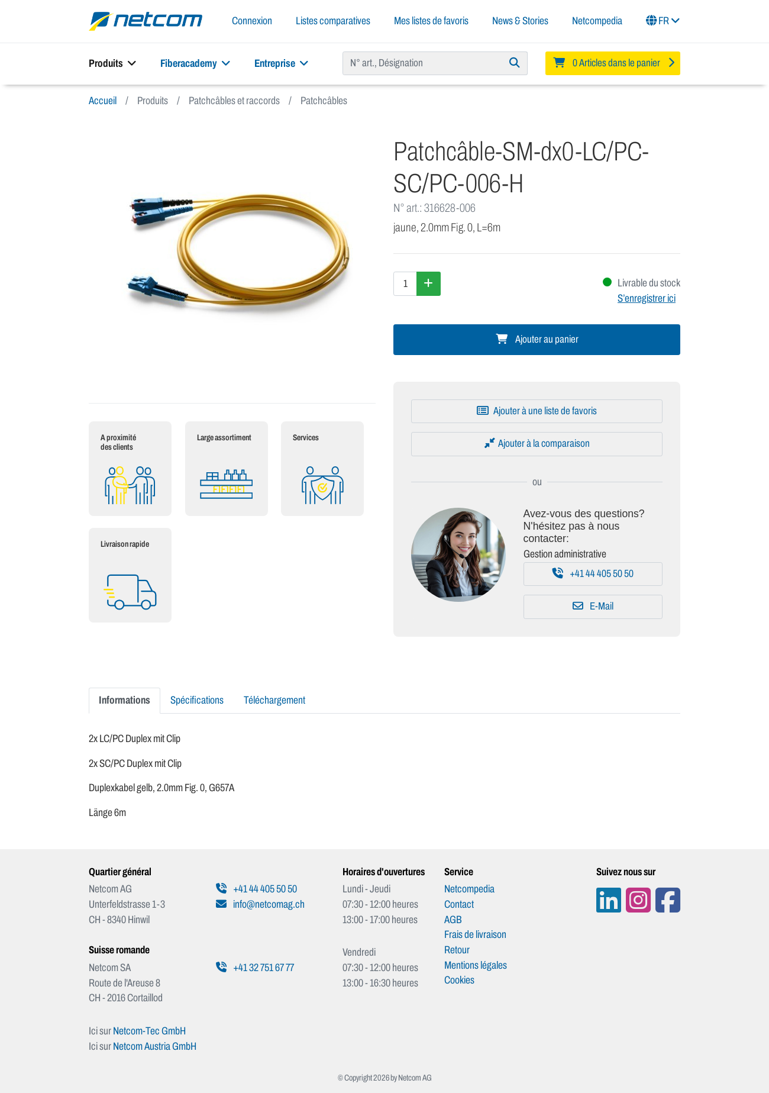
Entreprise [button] (281, 63)
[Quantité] (405, 283)
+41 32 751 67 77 (255, 967)
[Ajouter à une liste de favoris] (537, 411)
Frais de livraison (475, 934)
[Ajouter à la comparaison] (537, 444)
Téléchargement (274, 700)
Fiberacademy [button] (195, 63)
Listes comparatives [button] (333, 21)
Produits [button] (113, 63)
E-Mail (593, 606)
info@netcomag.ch (260, 904)
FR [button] (663, 21)
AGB (453, 920)
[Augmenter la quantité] (428, 283)
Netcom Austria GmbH (154, 1046)
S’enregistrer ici (647, 298)
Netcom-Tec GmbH (149, 1031)
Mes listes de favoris (431, 21)
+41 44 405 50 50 (593, 573)
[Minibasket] (612, 63)
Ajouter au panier (537, 339)
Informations (124, 700)
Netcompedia (597, 21)
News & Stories (520, 21)
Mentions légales (475, 965)
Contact (459, 904)
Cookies (459, 980)
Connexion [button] (252, 21)
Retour (457, 950)
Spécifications (197, 700)
